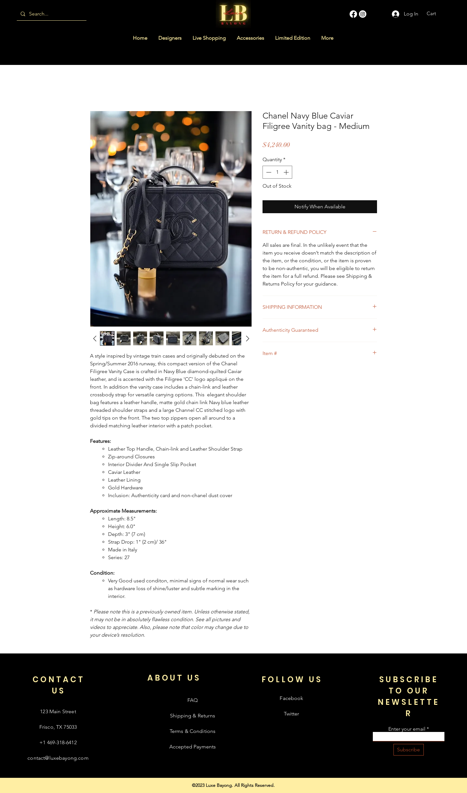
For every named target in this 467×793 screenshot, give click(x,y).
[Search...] (51, 13)
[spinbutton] (277, 172)
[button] (435, 13)
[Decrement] (268, 172)
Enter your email (406, 729)
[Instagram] (362, 14)
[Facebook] (353, 14)
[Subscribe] (408, 750)
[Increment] (286, 172)
